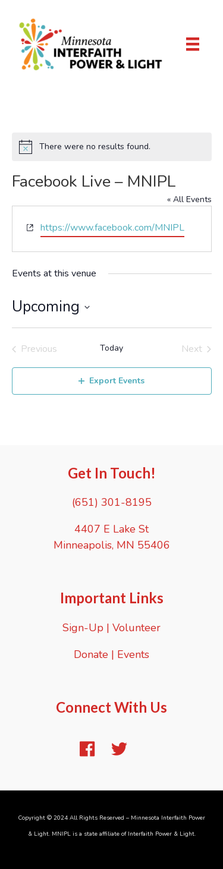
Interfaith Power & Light (161, 834)
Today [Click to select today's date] (111, 348)
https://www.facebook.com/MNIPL (112, 227)
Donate (91, 654)
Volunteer (136, 628)
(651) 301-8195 (112, 502)
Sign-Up (82, 628)
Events (133, 654)
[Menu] (192, 44)
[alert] (112, 147)
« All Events (189, 199)
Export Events (111, 380)
